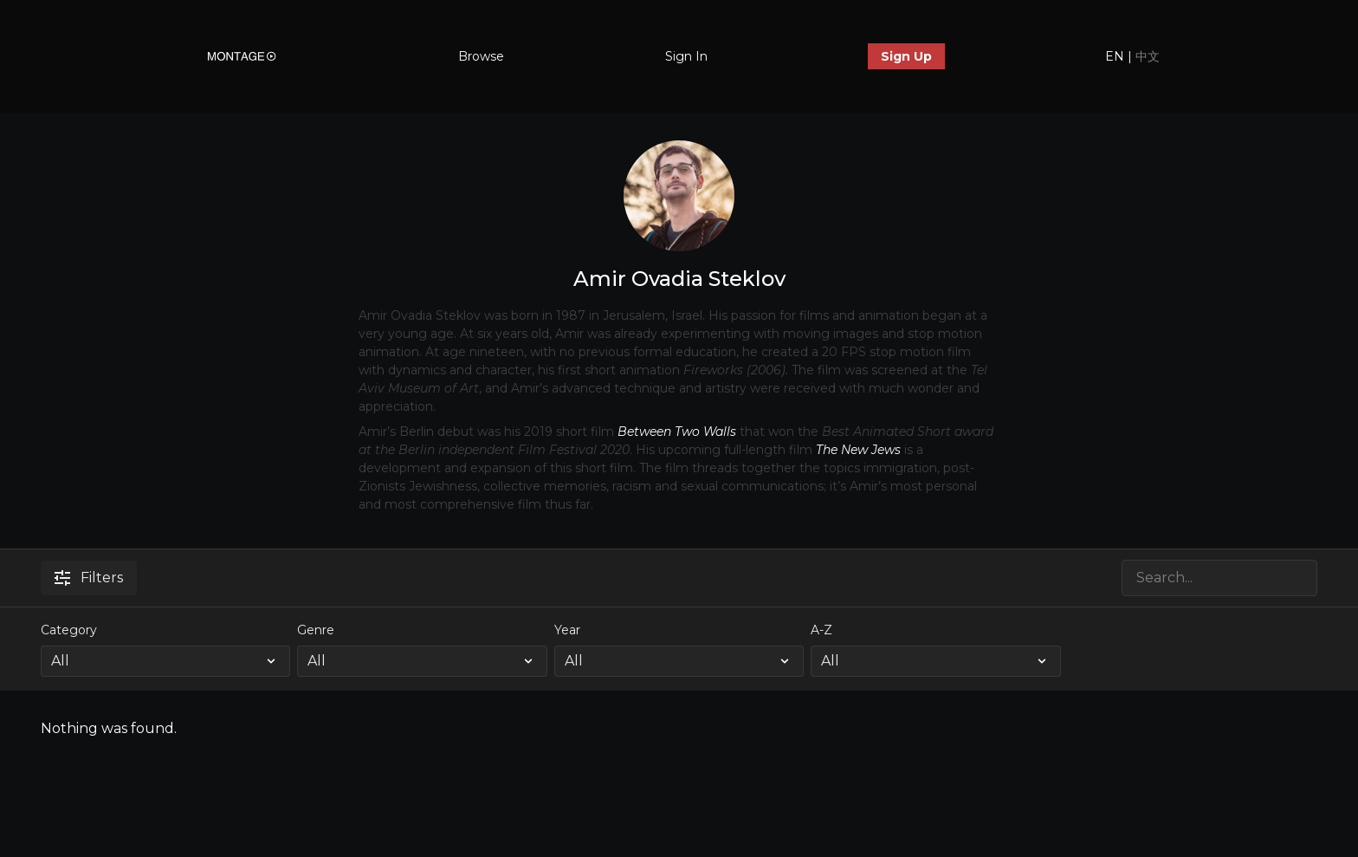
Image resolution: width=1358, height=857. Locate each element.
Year (567, 630)
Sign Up (906, 56)
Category (69, 630)
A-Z (821, 630)
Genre (315, 630)
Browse (481, 56)
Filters (89, 577)
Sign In (686, 56)
